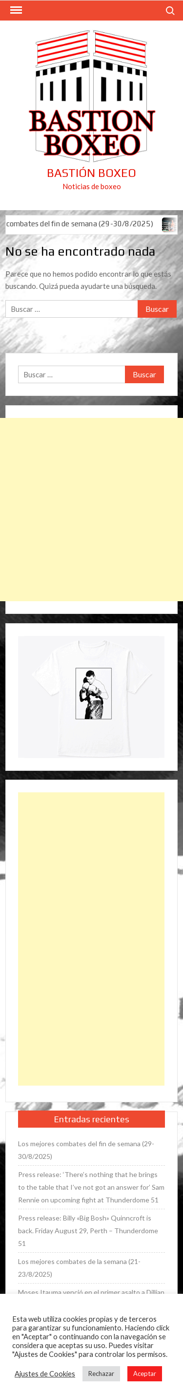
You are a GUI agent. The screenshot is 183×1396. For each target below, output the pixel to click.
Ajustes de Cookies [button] (45, 1374)
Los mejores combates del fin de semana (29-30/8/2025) (86, 1149)
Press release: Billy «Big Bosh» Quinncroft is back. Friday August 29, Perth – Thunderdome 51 (88, 1230)
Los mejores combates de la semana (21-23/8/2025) (79, 1267)
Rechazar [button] (101, 1373)
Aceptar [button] (144, 1373)
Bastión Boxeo (91, 172)
